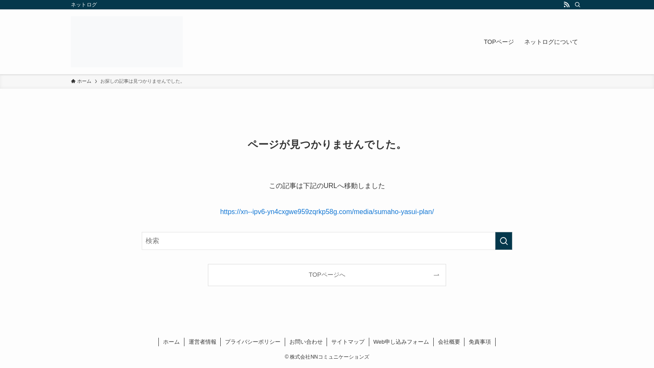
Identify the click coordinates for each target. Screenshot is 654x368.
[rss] (566, 4)
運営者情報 (202, 342)
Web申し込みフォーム (401, 342)
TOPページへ (327, 274)
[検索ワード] (327, 241)
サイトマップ (348, 342)
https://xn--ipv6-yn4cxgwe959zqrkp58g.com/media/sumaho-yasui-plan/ (327, 211)
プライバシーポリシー (252, 342)
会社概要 (449, 342)
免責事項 (480, 342)
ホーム (171, 342)
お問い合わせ (306, 342)
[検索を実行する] (503, 241)
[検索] (577, 4)
